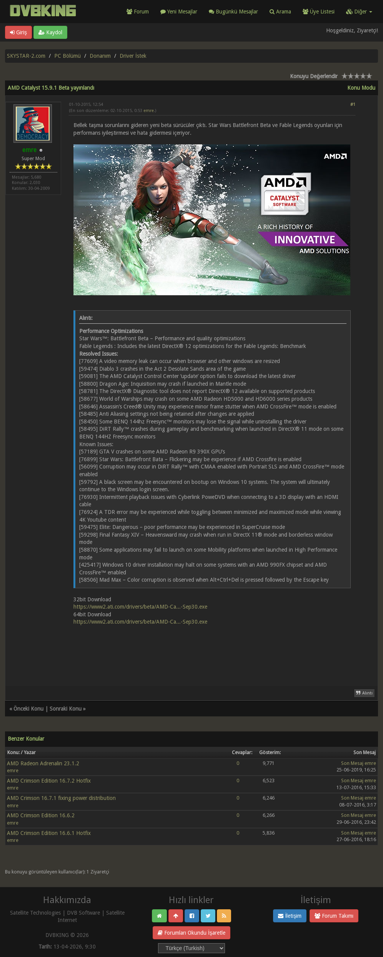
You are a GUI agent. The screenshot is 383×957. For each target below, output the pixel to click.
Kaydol (50, 32)
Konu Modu (361, 88)
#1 (352, 104)
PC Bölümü (67, 56)
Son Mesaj (352, 763)
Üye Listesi (319, 11)
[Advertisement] (212, 651)
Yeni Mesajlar (178, 11)
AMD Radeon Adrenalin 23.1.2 (43, 763)
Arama (280, 11)
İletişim (289, 916)
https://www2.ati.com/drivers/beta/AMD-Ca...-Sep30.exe (140, 607)
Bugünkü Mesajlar (233, 11)
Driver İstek (133, 56)
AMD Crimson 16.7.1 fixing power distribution (61, 798)
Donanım (100, 56)
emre (148, 110)
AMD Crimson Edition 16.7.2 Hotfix (49, 781)
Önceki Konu (28, 709)
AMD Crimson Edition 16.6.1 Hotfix (49, 833)
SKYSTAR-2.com (26, 56)
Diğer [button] (359, 11)
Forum (138, 11)
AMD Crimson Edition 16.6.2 (41, 815)
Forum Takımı (334, 916)
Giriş (18, 32)
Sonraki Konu (66, 709)
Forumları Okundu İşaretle (191, 933)
